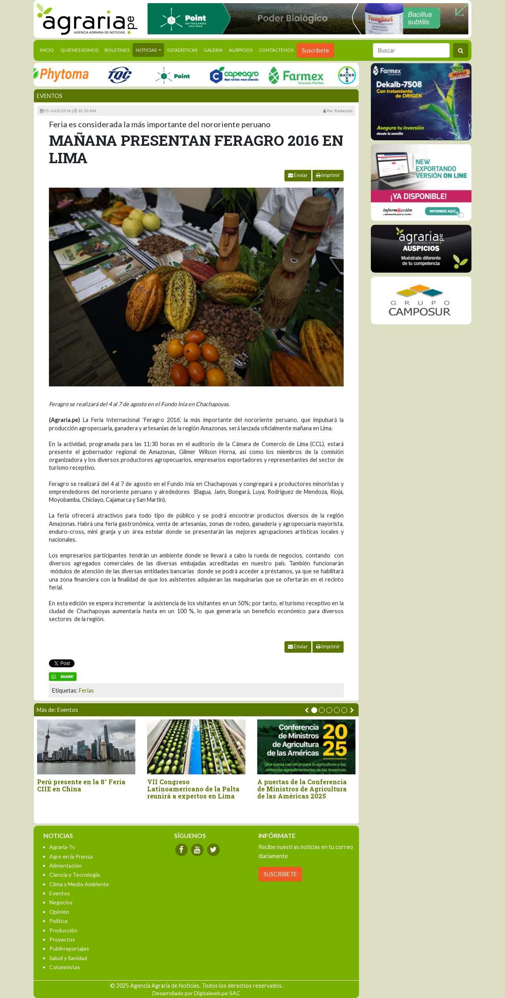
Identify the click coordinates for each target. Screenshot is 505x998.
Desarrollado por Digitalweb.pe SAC (196, 993)
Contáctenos (276, 50)
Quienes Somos (79, 50)
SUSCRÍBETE (280, 874)
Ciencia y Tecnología (74, 874)
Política (58, 920)
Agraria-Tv (62, 847)
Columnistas (64, 967)
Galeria (213, 50)
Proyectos (62, 939)
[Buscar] (411, 50)
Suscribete (315, 50)
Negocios (61, 902)
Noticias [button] (146, 50)
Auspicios (240, 50)
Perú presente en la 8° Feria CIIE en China (81, 785)
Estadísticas (182, 50)
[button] (314, 710)
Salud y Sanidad (68, 958)
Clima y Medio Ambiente (79, 884)
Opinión (59, 911)
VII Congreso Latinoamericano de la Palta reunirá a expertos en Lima (193, 788)
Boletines (117, 50)
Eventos (49, 95)
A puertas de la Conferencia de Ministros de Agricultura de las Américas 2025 (302, 788)
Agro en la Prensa (71, 856)
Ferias (86, 690)
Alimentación (65, 865)
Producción (63, 930)
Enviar (298, 175)
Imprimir (328, 175)
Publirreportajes (69, 948)
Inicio (48, 49)
